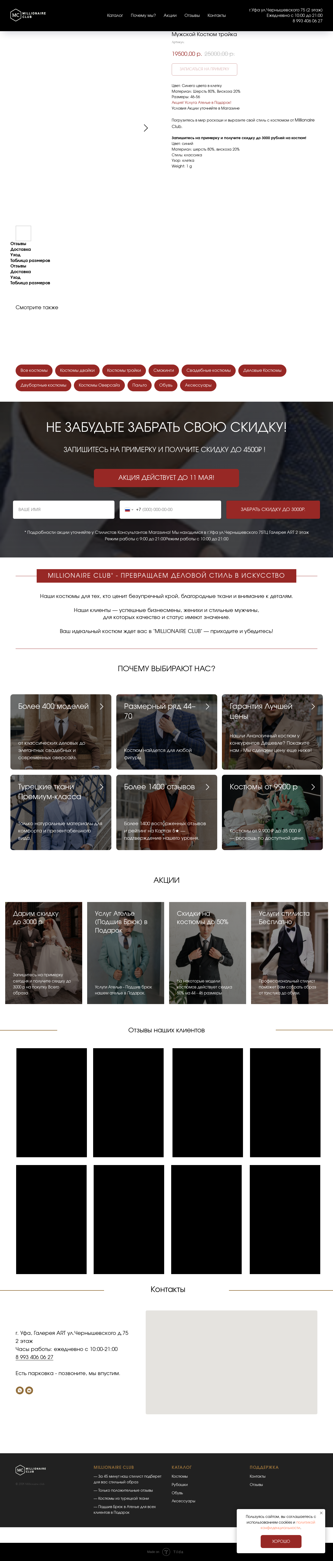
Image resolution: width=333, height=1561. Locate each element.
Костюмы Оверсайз (99, 385)
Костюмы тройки (124, 370)
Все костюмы (34, 370)
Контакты (217, 16)
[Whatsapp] (20, 1390)
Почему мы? (143, 16)
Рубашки (180, 1485)
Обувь (165, 385)
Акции (170, 16)
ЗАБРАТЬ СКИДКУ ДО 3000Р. (273, 509)
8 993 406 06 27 (34, 1357)
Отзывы (192, 16)
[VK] (29, 1390)
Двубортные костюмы (43, 385)
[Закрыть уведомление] (321, 1513)
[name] (63, 510)
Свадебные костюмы (209, 370)
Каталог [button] (115, 16)
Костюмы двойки (77, 370)
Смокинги (163, 370)
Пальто (139, 385)
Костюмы (180, 1476)
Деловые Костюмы (262, 370)
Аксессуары (198, 385)
